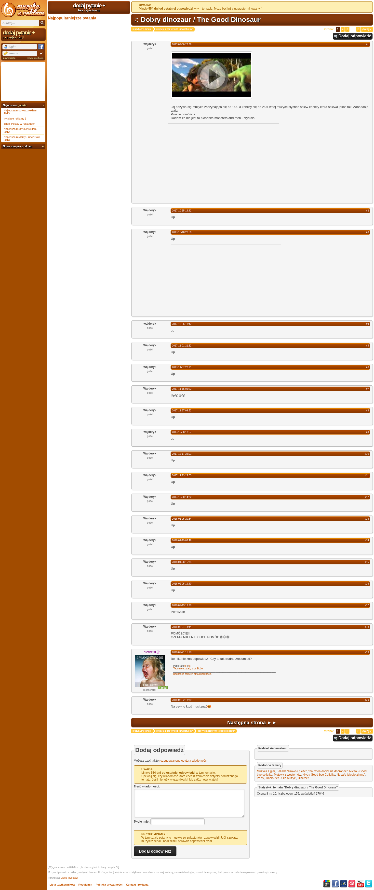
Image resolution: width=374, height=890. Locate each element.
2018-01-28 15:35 (181, 562)
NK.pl (343, 884)
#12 (367, 497)
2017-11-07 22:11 (181, 367)
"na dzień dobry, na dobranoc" (328, 771)
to (186, 665)
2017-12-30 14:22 (181, 497)
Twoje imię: (141, 821)
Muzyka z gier (266, 771)
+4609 (163, 687)
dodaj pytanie (89, 7)
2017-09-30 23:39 (181, 44)
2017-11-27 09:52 (181, 410)
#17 (367, 605)
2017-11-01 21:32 (181, 345)
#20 (367, 700)
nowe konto (9, 58)
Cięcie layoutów (69, 877)
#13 (367, 518)
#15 (367, 562)
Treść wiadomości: (147, 786)
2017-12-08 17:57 (181, 432)
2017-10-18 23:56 (181, 232)
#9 (367, 432)
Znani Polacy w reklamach (19, 123)
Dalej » (367, 29)
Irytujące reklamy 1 (15, 118)
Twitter (368, 884)
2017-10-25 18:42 (181, 324)
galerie (22, 105)
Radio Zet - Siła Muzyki (281, 778)
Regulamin (85, 884)
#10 (367, 454)
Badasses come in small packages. (192, 674)
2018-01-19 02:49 (181, 540)
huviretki (150, 652)
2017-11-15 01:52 (181, 389)
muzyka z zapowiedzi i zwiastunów (174, 29)
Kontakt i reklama (137, 884)
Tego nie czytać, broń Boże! (188, 668)
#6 (367, 367)
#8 (367, 410)
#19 (367, 652)
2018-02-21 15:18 (181, 652)
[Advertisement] (209, 159)
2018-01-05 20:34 (181, 518)
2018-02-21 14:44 (181, 627)
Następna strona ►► (252, 722)
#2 (367, 210)
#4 (367, 324)
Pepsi (260, 778)
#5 (367, 345)
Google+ (327, 884)
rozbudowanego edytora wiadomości (183, 760)
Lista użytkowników (62, 884)
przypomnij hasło (35, 58)
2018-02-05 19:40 (181, 583)
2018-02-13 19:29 (181, 605)
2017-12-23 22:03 (181, 475)
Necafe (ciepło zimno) (351, 774)
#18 (367, 627)
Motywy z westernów (287, 774)
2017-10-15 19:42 (181, 210)
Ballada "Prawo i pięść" (292, 771)
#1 (367, 44)
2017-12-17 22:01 (181, 454)
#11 (367, 475)
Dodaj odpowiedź (354, 36)
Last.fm (352, 884)
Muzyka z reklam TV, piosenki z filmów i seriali (23, 9)
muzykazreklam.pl (142, 29)
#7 (367, 389)
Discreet (303, 778)
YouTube (360, 884)
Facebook (335, 884)
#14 (367, 540)
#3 (367, 232)
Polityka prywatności (109, 884)
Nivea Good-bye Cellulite (319, 774)
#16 (367, 583)
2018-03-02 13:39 (181, 700)
